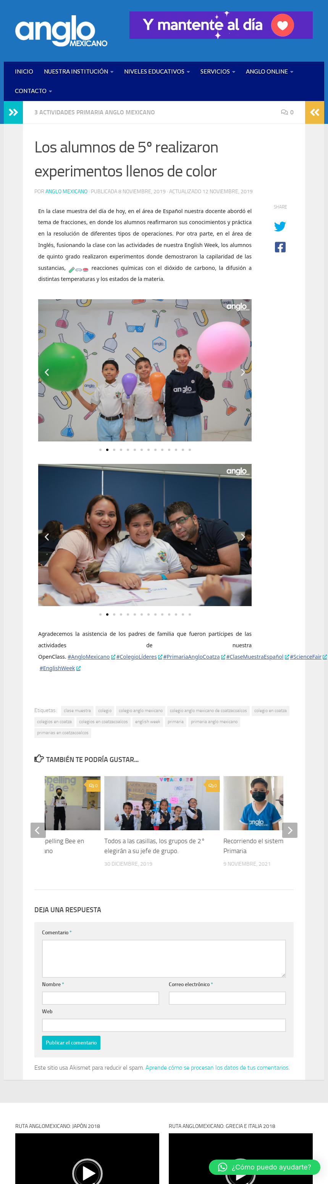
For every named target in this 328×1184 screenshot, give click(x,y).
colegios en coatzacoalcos (103, 721)
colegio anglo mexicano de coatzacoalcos (208, 710)
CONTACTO (31, 90)
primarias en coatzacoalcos (63, 732)
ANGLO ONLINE (267, 71)
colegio (104, 710)
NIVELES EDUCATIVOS (154, 71)
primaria (176, 721)
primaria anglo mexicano (214, 721)
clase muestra (77, 710)
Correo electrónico (191, 984)
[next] (289, 830)
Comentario (57, 932)
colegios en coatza (54, 721)
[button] (47, 372)
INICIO (24, 71)
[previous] (38, 830)
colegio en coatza (270, 710)
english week (147, 721)
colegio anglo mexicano (141, 710)
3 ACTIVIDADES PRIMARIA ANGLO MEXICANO (94, 112)
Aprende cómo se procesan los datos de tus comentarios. (217, 1067)
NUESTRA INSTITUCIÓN (76, 71)
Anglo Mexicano (66, 191)
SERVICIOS (215, 71)
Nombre (53, 984)
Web (47, 1011)
